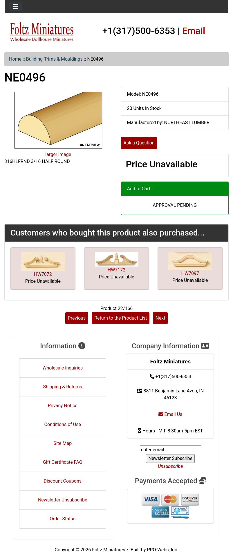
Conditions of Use (62, 424)
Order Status (62, 518)
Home (15, 59)
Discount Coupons (63, 481)
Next (160, 318)
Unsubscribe (170, 466)
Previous (77, 318)
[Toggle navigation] (15, 6)
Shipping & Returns (62, 386)
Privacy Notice (62, 405)
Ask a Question (139, 143)
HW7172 (117, 270)
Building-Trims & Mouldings (54, 59)
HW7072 (43, 274)
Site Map (62, 443)
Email (193, 30)
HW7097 (190, 273)
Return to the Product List (120, 318)
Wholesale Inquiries (62, 368)
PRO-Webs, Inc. (162, 549)
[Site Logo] (42, 32)
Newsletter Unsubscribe (62, 500)
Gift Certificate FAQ (62, 462)
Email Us (170, 414)
